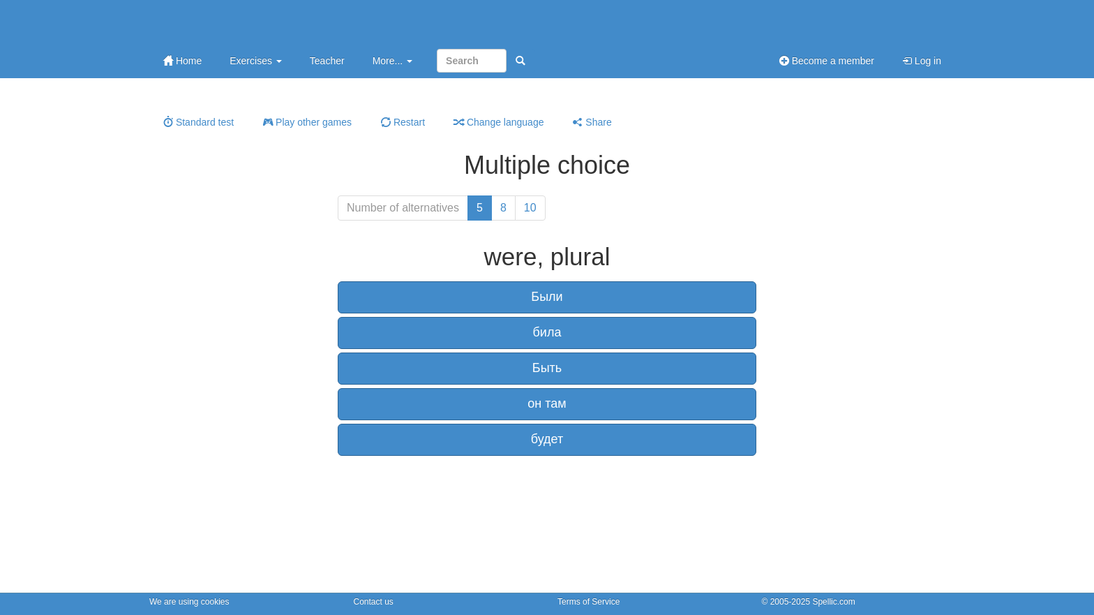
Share (592, 122)
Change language (499, 122)
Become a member (826, 60)
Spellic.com (833, 602)
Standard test (198, 122)
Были (546, 297)
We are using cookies (189, 602)
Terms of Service (588, 602)
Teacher (327, 60)
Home (182, 60)
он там (546, 403)
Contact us (374, 602)
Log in (921, 60)
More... (392, 60)
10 (530, 208)
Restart (403, 122)
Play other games (307, 122)
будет (547, 439)
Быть (547, 368)
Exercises (256, 60)
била (547, 332)
